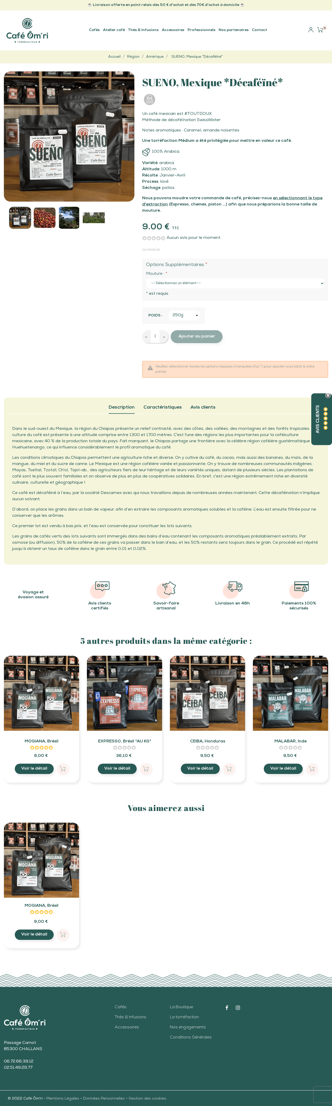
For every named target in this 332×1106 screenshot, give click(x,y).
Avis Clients (317, 419)
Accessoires (127, 1028)
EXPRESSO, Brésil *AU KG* (124, 742)
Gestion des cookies (147, 1099)
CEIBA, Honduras (207, 742)
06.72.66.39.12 (18, 1062)
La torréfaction (184, 1017)
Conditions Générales (191, 1038)
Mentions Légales (63, 1099)
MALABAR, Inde (290, 742)
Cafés (121, 1007)
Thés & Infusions (130, 1017)
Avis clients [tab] (203, 407)
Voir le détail (34, 769)
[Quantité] (155, 336)
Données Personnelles (104, 1099)
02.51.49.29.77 (18, 1068)
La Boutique (181, 1007)
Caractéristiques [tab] (162, 407)
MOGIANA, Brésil (41, 742)
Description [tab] (122, 407)
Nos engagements (188, 1028)
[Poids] (184, 315)
